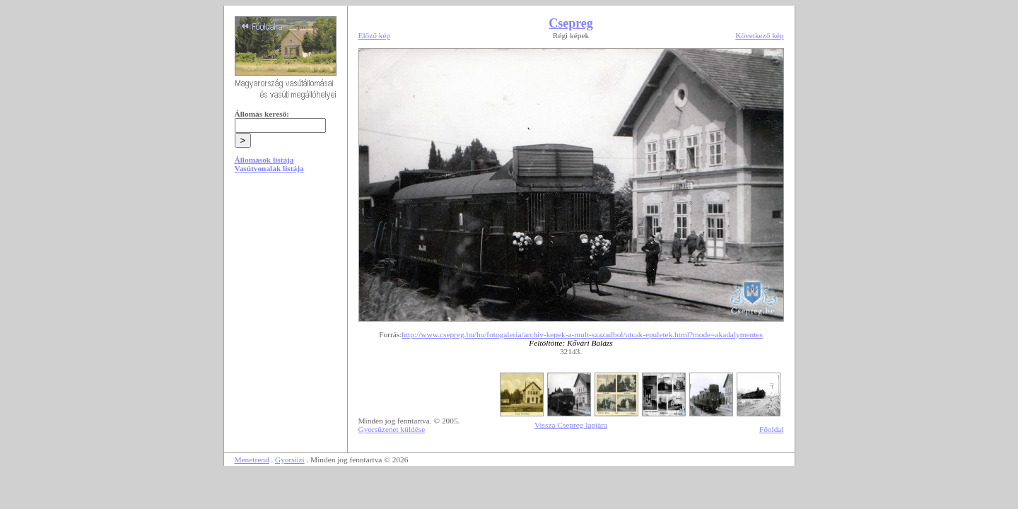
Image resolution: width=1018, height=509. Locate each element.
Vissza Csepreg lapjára (570, 425)
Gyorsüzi (290, 459)
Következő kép (759, 35)
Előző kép (374, 35)
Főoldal (771, 429)
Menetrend (252, 459)
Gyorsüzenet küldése (392, 429)
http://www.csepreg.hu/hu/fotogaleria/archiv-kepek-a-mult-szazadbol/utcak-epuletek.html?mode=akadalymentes (582, 334)
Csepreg (571, 23)
